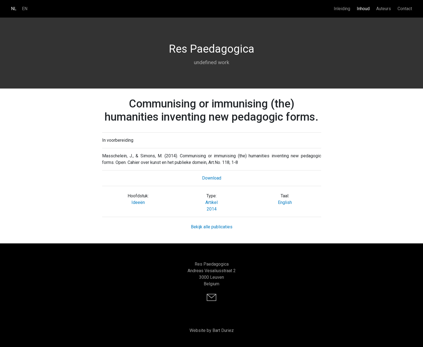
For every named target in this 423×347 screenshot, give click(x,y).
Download (211, 178)
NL (13, 8)
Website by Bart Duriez (211, 330)
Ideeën (138, 202)
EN (24, 8)
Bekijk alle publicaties (211, 226)
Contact (405, 8)
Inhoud (363, 8)
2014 (212, 209)
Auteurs (383, 8)
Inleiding (342, 8)
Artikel (211, 202)
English (285, 202)
